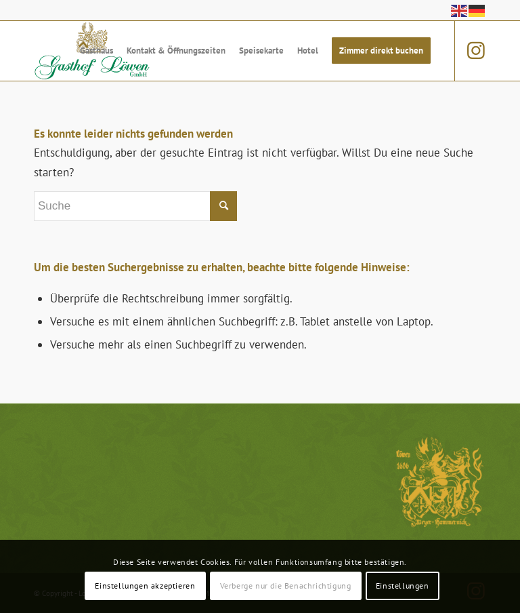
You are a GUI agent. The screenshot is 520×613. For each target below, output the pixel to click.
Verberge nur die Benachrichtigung (285, 585)
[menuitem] (96, 51)
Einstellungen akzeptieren (145, 585)
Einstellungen (402, 585)
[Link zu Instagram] (476, 50)
